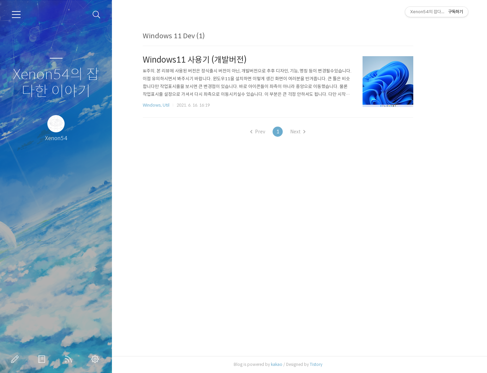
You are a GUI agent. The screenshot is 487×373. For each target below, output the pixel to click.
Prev (279, 132)
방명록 (43, 359)
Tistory (337, 364)
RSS (70, 359)
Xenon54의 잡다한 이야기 (56, 83)
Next (319, 132)
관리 (96, 359)
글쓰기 (16, 359)
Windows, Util (177, 105)
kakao (298, 364)
